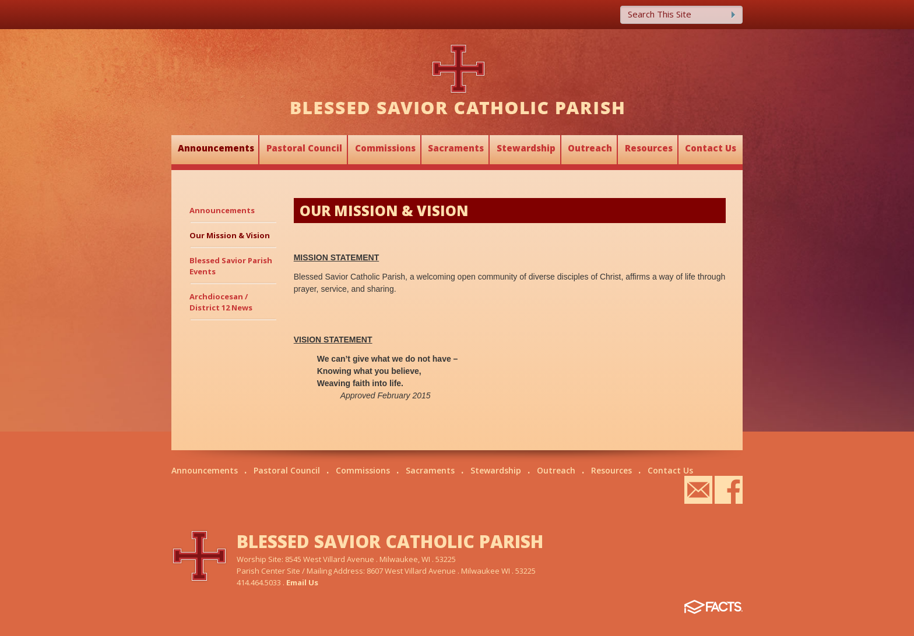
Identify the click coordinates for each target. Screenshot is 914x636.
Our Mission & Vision (229, 235)
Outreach (590, 148)
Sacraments (456, 148)
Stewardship (526, 148)
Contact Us (710, 148)
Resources (649, 148)
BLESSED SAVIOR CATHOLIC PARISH (390, 541)
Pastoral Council (304, 148)
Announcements (216, 148)
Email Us (302, 582)
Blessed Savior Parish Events (230, 266)
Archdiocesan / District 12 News (220, 302)
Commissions (385, 148)
